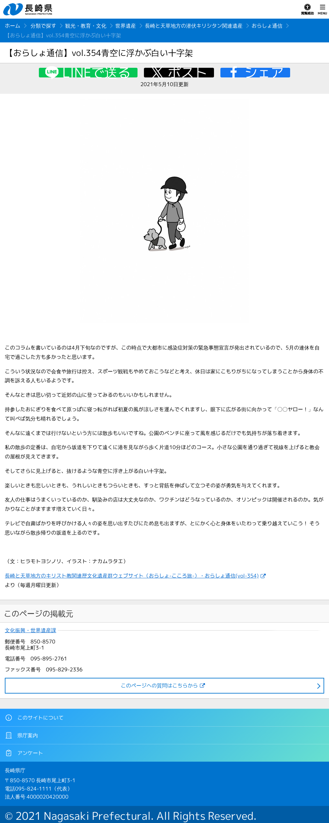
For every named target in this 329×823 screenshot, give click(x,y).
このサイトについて (34, 717)
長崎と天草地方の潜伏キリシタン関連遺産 (194, 25)
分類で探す (43, 25)
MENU (322, 9)
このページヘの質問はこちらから (159, 685)
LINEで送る (96, 72)
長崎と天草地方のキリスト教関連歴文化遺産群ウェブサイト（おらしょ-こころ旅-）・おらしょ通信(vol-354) (132, 575)
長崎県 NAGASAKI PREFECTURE (28, 9)
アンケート (24, 753)
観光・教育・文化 (85, 25)
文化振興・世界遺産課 (30, 630)
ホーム (12, 25)
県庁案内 (21, 735)
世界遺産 (125, 25)
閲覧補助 (307, 9)
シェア (264, 72)
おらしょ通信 (267, 25)
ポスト (187, 72)
